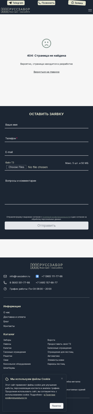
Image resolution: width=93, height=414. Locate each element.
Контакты (9, 326)
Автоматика (54, 356)
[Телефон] (46, 139)
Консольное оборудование (17, 364)
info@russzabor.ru (20, 276)
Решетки (7, 356)
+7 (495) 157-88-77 (47, 282)
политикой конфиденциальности (56, 217)
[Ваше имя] (46, 125)
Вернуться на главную (47, 71)
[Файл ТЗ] (46, 167)
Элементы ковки (56, 360)
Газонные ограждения (14, 352)
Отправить (46, 225)
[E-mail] (46, 153)
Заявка (77, 2)
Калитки (7, 348)
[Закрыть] (62, 378)
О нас (6, 312)
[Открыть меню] (90, 10)
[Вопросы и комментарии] (46, 191)
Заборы (7, 340)
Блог (6, 321)
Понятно (56, 406)
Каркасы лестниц (56, 364)
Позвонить (46, 2)
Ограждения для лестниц (60, 352)
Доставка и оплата (14, 316)
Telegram (16, 2)
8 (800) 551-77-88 (20, 282)
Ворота (51, 340)
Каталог (8, 334)
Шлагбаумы (9, 368)
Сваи (5, 360)
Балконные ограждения (59, 348)
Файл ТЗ (9, 162)
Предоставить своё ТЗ (59, 344)
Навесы (7, 344)
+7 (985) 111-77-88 (52, 276)
